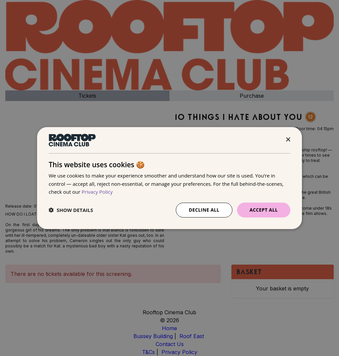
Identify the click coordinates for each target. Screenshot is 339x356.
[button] (71, 210)
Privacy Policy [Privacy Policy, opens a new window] (97, 191)
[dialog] (169, 178)
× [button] (287, 139)
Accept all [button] (264, 210)
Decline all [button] (204, 210)
